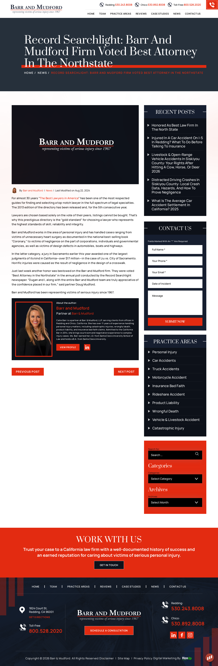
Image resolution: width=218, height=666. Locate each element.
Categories (153, 472)
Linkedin (87, 347)
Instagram (190, 635)
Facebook (181, 635)
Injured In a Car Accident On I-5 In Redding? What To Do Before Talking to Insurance (177, 142)
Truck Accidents (165, 369)
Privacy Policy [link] (143, 658)
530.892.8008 (156, 5)
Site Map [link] (124, 658)
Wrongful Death (165, 411)
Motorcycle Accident (169, 377)
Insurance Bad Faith (168, 386)
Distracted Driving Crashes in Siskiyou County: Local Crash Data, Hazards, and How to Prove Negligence (176, 186)
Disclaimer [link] (106, 658)
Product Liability (165, 403)
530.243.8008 (123, 5)
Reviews (141, 13)
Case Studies (160, 13)
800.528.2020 (192, 5)
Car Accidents (164, 360)
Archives (152, 496)
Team (102, 13)
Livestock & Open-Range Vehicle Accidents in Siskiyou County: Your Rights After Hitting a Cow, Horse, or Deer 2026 (176, 163)
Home (91, 13)
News (177, 13)
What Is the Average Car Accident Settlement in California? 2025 (172, 205)
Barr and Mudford (33, 190)
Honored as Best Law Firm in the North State (175, 127)
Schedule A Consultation (109, 630)
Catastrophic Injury (168, 428)
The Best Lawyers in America (59, 198)
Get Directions (39, 617)
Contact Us (193, 13)
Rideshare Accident (168, 394)
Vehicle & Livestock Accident (176, 420)
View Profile (68, 347)
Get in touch (109, 565)
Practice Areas (120, 13)
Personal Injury (164, 352)
